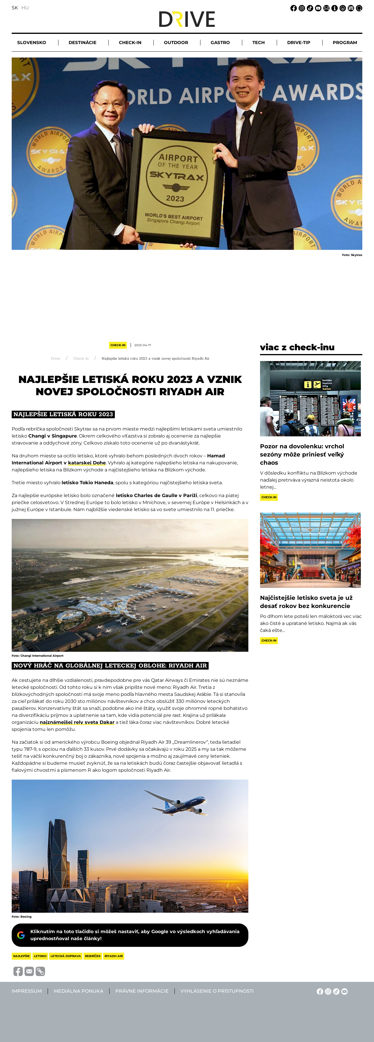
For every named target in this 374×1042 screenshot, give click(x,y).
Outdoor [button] (176, 42)
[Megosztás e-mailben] (28, 971)
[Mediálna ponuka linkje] (350, 8)
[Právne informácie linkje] (342, 8)
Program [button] (345, 42)
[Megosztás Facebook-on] (17, 971)
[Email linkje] (325, 8)
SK (15, 8)
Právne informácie (142, 991)
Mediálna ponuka (78, 991)
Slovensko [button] (31, 42)
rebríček (93, 956)
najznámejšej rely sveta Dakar (77, 722)
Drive (55, 358)
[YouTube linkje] (317, 8)
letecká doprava (66, 956)
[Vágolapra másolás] (39, 971)
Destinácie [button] (82, 42)
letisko (40, 956)
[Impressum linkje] (334, 8)
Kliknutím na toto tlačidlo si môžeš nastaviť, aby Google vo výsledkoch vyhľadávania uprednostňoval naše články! (135, 935)
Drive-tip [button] (298, 42)
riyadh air (114, 956)
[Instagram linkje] (301, 8)
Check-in (117, 345)
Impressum (27, 991)
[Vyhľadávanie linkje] (358, 8)
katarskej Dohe (87, 463)
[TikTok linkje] (309, 8)
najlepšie (21, 956)
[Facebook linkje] (293, 8)
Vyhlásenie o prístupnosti (217, 991)
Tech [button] (258, 42)
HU (25, 8)
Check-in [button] (130, 42)
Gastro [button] (220, 42)
